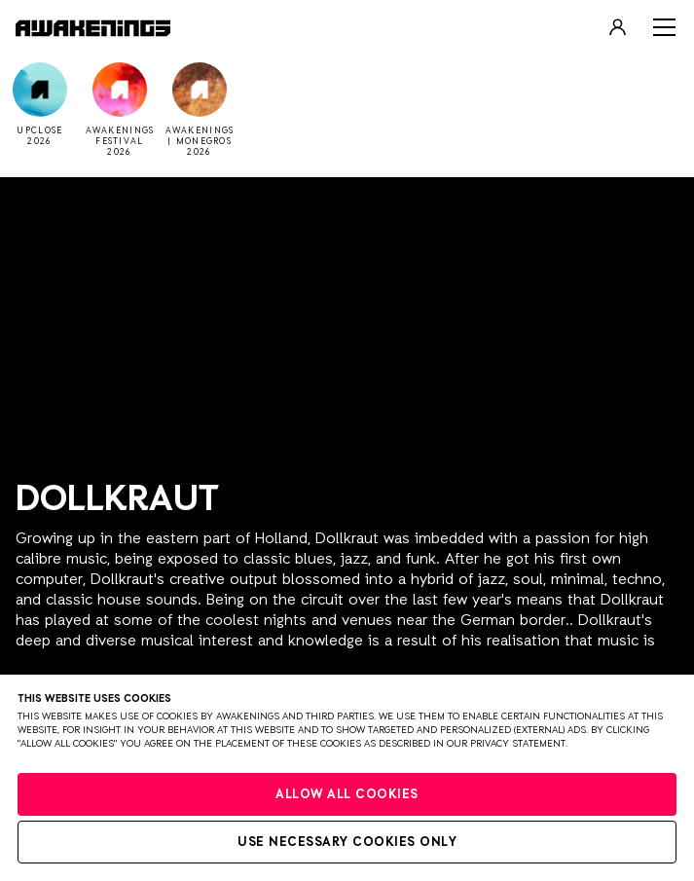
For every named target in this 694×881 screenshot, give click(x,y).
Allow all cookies (347, 795)
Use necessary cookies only (347, 842)
